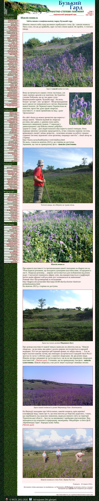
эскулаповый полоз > (14, 152)
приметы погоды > (14, 62)
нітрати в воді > (15, 70)
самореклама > (15, 102)
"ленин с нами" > (15, 234)
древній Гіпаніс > (15, 36)
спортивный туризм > (13, 200)
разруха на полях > (14, 249)
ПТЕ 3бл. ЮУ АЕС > (14, 49)
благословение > (15, 211)
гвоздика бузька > (15, 131)
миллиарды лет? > (14, 67)
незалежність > (15, 237)
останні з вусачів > (14, 149)
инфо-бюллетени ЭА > (13, 89)
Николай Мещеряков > (13, 203)
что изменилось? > (14, 91)
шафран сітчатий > (14, 115)
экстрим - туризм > (14, 195)
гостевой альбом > (14, 213)
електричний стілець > (13, 246)
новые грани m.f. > (14, 219)
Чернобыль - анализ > (13, 75)
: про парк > (89, 15)
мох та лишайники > (14, 143)
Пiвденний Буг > (15, 83)
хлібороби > (16, 169)
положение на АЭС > (14, 80)
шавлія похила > (15, 138)
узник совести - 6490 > (13, 172)
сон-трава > (16, 140)
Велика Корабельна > (14, 26)
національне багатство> (13, 244)
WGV (14, 499)
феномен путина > (14, 229)
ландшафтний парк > (14, 20)
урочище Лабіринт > (14, 28)
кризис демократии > (14, 239)
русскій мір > (16, 228)
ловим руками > (15, 214)
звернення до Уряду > (13, 51)
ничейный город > (14, 258)
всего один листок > (14, 65)
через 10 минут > (15, 208)
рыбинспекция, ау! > (14, 73)
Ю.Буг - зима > (16, 42)
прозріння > (16, 76)
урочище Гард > (15, 25)
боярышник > (16, 154)
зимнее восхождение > (13, 198)
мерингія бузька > (15, 114)
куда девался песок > (14, 68)
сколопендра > (15, 146)
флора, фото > (16, 136)
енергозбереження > (14, 101)
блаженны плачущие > (13, 171)
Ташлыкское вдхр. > (14, 59)
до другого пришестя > (13, 210)
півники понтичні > (14, 125)
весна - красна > (15, 23)
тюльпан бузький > (14, 133)
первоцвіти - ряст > (14, 122)
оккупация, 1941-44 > (14, 174)
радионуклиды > (15, 86)
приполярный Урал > (14, 197)
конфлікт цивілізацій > (13, 241)
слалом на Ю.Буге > (14, 206)
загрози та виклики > (14, 81)
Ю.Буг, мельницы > (14, 44)
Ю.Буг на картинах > (14, 46)
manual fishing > (15, 216)
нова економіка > (15, 247)
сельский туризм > (14, 193)
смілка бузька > (15, 130)
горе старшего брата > (13, 231)
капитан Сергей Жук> (14, 93)
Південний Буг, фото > (13, 33)
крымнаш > (16, 233)
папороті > (17, 151)
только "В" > (16, 260)
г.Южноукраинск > (15, 98)
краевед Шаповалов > (13, 94)
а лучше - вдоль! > (14, 85)
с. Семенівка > (16, 99)
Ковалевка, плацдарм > (13, 183)
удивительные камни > (13, 57)
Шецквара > (16, 205)
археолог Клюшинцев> (13, 96)
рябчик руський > (15, 123)
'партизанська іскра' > (13, 180)
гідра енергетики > (14, 54)
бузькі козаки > (15, 166)
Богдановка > (16, 175)
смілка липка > (15, 128)
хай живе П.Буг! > (15, 47)
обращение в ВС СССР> (13, 88)
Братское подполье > (14, 182)
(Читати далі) (41, 360)
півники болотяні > (14, 127)
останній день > (15, 254)
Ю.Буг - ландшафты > (14, 39)
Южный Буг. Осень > (14, 41)
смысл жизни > (15, 226)
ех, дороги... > (16, 221)
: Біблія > (90, 13)
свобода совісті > (15, 236)
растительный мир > (14, 21)
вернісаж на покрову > (13, 38)
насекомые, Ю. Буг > (14, 144)
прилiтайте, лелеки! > (14, 64)
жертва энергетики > (14, 78)
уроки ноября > (15, 255)
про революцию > (15, 252)
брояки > (17, 55)
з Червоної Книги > (14, 118)
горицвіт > (17, 135)
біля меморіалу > (15, 187)
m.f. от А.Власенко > (14, 218)
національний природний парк (69, 14)
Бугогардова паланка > (13, 167)
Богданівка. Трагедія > (13, 179)
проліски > (17, 117)
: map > (91, 11)
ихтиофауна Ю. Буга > (13, 148)
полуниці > (17, 157)
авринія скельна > (14, 112)
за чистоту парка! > (14, 72)
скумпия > (17, 156)
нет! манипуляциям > (14, 52)
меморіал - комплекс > (13, 188)
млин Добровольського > (12, 104)
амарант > (17, 159)
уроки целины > (15, 262)
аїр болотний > (15, 161)
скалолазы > (16, 202)
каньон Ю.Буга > (15, 34)
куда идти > (16, 250)
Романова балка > (15, 30)
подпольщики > (15, 177)
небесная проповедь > (13, 60)
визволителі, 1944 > (14, 185)
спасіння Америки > (14, 242)
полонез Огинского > (14, 257)
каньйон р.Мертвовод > (13, 31)
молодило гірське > (14, 141)
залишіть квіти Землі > (13, 120)
